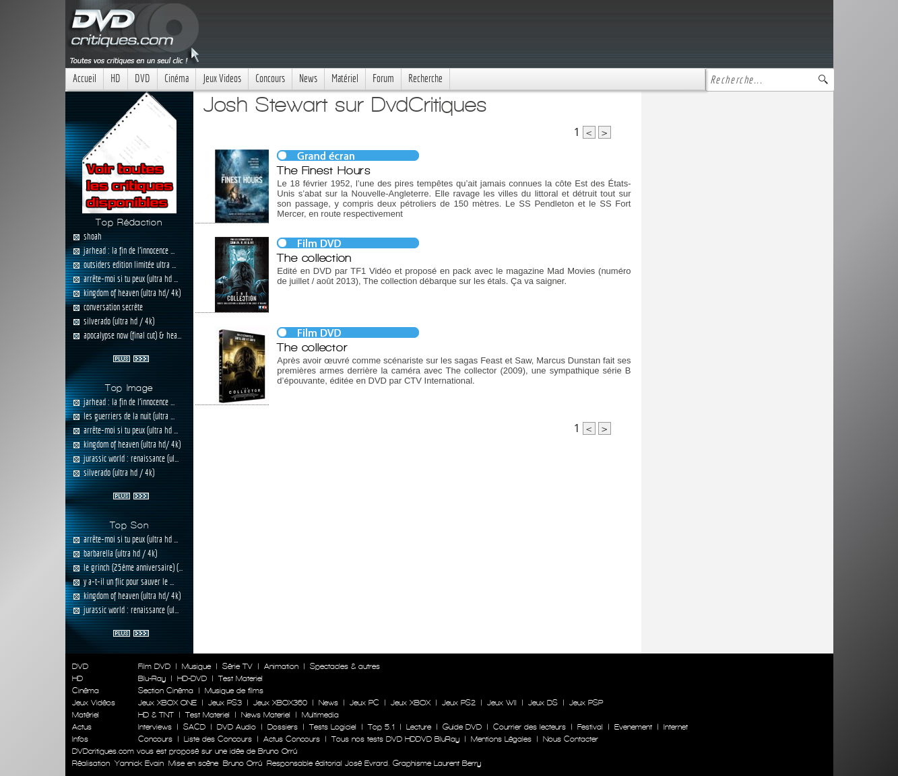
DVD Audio (236, 727)
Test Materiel (240, 678)
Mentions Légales (501, 739)
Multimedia (320, 715)
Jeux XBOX (410, 703)
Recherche (425, 78)
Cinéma (176, 78)
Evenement (633, 727)
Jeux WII (502, 703)
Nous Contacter (569, 739)
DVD (142, 78)
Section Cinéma (165, 690)
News (308, 78)
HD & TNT (156, 715)
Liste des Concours (218, 739)
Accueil (84, 78)
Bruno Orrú (242, 763)
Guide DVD (462, 727)
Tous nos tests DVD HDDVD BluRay (395, 739)
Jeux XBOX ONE (167, 703)
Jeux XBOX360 (280, 703)
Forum (383, 78)
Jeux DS (543, 703)
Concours (270, 78)
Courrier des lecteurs (529, 727)
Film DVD (154, 666)
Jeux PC (364, 703)
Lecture (418, 727)
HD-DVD (192, 678)
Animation (281, 666)
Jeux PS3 (225, 703)
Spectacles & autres (345, 666)
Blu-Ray (152, 678)
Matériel (344, 78)
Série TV (237, 666)
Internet (676, 727)
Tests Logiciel (332, 727)
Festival (590, 727)
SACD (194, 727)
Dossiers (282, 727)
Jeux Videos (222, 78)
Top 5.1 (381, 727)
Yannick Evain (139, 763)
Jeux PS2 (459, 703)
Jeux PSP (586, 703)
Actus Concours (291, 739)
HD (115, 78)
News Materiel (265, 715)
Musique (196, 666)
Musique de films (234, 690)
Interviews (155, 727)
